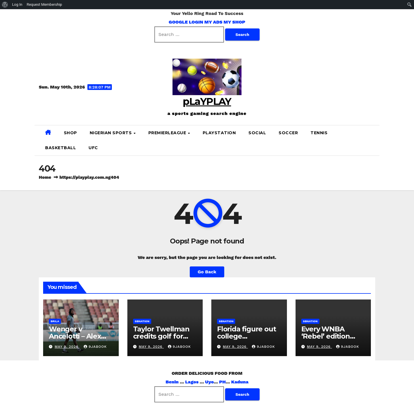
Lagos (192, 382)
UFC (93, 147)
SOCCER (288, 132)
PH (222, 382)
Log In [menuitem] (17, 4)
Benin (172, 382)
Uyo (209, 382)
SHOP (70, 132)
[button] (373, 140)
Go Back (207, 271)
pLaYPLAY (207, 101)
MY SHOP (235, 22)
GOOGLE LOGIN (186, 22)
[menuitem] (5, 4)
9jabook (95, 347)
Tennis (318, 132)
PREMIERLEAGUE (167, 132)
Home (45, 177)
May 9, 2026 (67, 347)
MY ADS (213, 22)
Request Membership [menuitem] (44, 4)
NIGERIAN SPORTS (111, 132)
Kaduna (239, 382)
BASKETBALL (60, 147)
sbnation (142, 321)
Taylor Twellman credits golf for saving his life (161, 336)
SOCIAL (257, 132)
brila (55, 321)
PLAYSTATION (219, 132)
